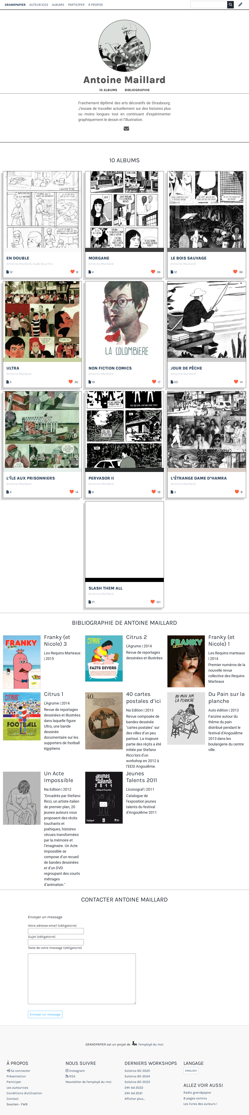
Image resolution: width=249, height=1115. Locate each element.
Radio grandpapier (197, 1092)
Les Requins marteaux (226, 653)
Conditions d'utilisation (24, 1093)
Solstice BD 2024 (137, 1076)
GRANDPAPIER (15, 4)
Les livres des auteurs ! (200, 1104)
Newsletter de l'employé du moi (89, 1082)
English (191, 1070)
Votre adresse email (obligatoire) (52, 925)
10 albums (108, 90)
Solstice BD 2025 (137, 1071)
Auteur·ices (38, 5)
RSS (70, 1076)
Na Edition (134, 710)
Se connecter (18, 1071)
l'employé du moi (147, 1044)
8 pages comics (195, 1098)
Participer (76, 5)
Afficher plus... (134, 1099)
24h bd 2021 (133, 1093)
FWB (24, 1104)
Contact (12, 1099)
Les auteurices (17, 1088)
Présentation (16, 1076)
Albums (58, 5)
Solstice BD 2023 (137, 1082)
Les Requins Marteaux (62, 653)
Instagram (75, 1071)
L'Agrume (133, 646)
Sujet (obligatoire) (41, 937)
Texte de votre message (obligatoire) (55, 948)
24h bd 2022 (133, 1088)
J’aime (72, 272)
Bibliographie (137, 90)
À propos (95, 5)
